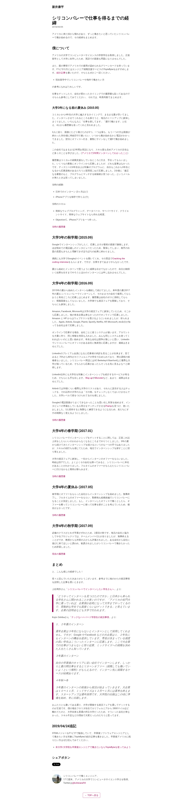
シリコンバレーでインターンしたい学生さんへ (91, 589)
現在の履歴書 (58, 554)
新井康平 (58, 7)
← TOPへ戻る (91, 795)
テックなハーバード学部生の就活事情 (90, 617)
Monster (99, 378)
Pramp (108, 406)
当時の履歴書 (58, 226)
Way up (89, 378)
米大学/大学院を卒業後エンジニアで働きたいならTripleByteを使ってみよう (93, 747)
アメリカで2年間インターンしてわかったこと (104, 153)
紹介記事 (61, 72)
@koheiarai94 (79, 783)
